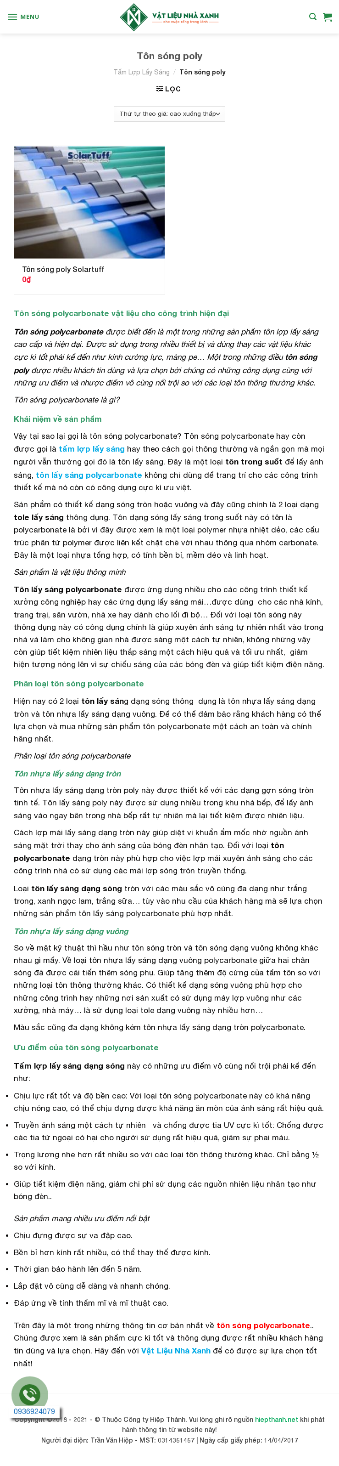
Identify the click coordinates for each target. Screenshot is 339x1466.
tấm (67, 448)
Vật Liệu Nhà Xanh (176, 1350)
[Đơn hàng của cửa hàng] (169, 114)
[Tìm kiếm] (313, 17)
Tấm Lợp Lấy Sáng (141, 72)
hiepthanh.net (276, 1419)
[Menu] (23, 17)
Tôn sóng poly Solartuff (63, 269)
